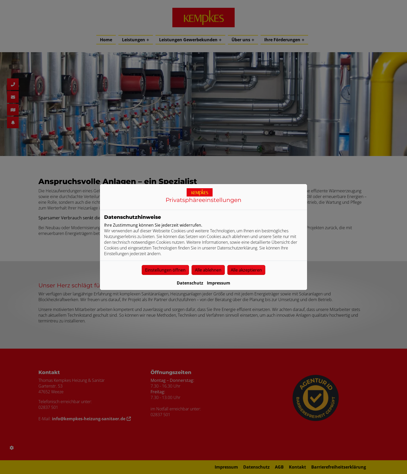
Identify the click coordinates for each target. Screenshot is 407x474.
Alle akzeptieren (246, 270)
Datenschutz (190, 283)
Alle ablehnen (208, 270)
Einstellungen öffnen (165, 270)
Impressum (218, 283)
